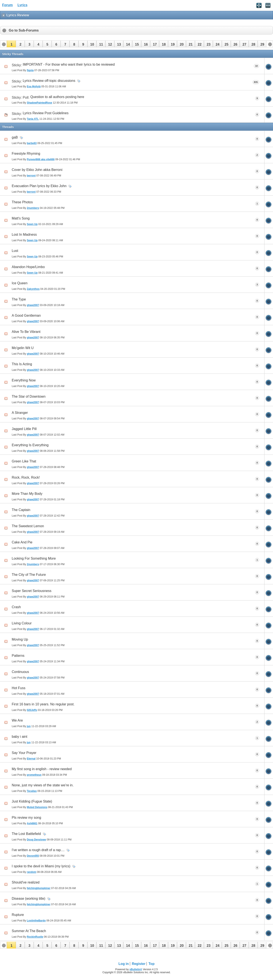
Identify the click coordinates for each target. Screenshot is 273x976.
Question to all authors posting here (57, 97)
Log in (124, 964)
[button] (11, 43)
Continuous (20, 672)
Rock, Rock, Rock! (26, 477)
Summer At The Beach (29, 931)
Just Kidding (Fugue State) (32, 801)
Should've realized (25, 882)
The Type (19, 299)
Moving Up (20, 639)
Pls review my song (26, 817)
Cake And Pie (22, 542)
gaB (15, 137)
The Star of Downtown (28, 396)
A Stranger (20, 412)
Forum (7, 5)
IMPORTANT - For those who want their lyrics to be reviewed (69, 64)
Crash (16, 607)
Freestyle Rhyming (26, 153)
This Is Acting (22, 364)
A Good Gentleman (26, 315)
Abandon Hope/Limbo (28, 267)
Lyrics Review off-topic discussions (49, 80)
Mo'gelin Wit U (23, 348)
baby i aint (19, 736)
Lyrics (22, 5)
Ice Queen (20, 283)
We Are (17, 720)
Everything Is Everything (30, 445)
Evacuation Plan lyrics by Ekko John (39, 186)
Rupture (18, 915)
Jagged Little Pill (24, 429)
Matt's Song (21, 218)
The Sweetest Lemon (28, 526)
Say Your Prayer (24, 753)
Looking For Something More (34, 558)
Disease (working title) (28, 898)
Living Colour (22, 623)
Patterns (18, 655)
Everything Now (24, 380)
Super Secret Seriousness (31, 591)
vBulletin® (135, 969)
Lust (15, 251)
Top (151, 964)
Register (138, 964)
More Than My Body (27, 493)
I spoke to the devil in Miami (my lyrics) (41, 866)
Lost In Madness (24, 234)
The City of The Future (29, 574)
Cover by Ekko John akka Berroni (37, 170)
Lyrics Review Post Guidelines (46, 113)
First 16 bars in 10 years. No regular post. (43, 704)
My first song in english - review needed (42, 769)
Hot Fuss (18, 688)
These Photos (22, 202)
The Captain (21, 510)
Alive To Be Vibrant (26, 332)
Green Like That (24, 461)
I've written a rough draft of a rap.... (38, 850)
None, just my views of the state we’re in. (43, 785)
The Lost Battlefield (26, 834)
